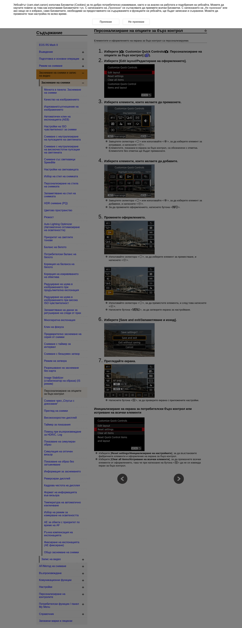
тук (81, 7)
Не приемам (213, 7)
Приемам (115, 7)
